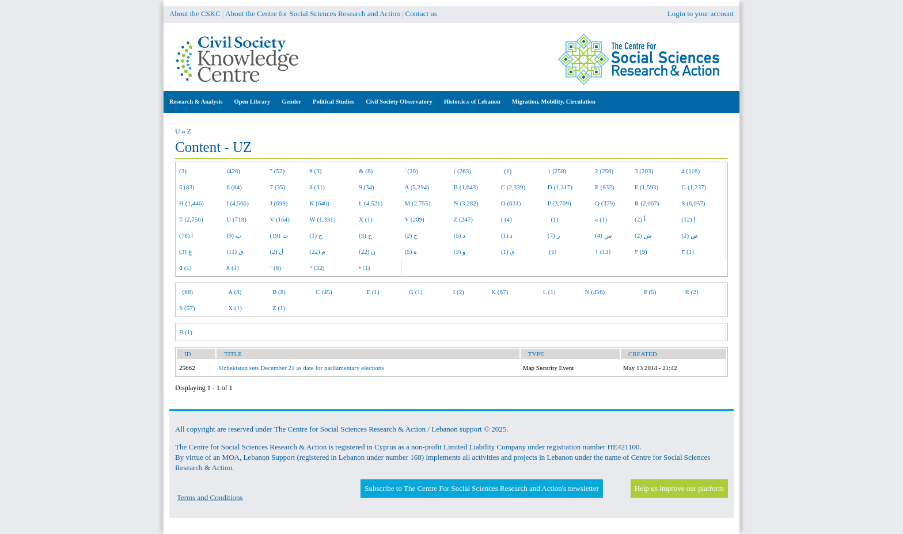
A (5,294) (417, 187)
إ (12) (688, 219)
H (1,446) (191, 203)
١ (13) (602, 251)
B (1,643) (466, 187)
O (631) (511, 203)
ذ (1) (507, 235)
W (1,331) (322, 219)
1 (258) (557, 170)
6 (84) (234, 187)
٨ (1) (232, 267)
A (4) (234, 291)
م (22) (317, 251)
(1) (553, 219)
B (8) (279, 291)
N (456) (595, 291)
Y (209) (414, 219)
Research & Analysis (196, 101)
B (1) (185, 332)
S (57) (187, 307)
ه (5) (411, 251)
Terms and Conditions (210, 497)
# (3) (315, 170)
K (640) (319, 203)
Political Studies (333, 101)
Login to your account (700, 13)
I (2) (458, 291)
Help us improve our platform (679, 488)
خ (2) (411, 235)
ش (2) (643, 235)
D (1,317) (560, 187)
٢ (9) (641, 251)
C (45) (324, 291)
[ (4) (506, 219)
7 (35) (278, 187)
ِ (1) (552, 251)
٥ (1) (185, 267)
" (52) (277, 170)
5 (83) (187, 187)
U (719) (236, 219)
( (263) (462, 170)
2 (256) (604, 170)
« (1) (601, 219)
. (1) (506, 170)
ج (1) (315, 235)
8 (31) (317, 187)
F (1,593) (646, 187)
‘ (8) (275, 267)
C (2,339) (513, 187)
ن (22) (367, 251)
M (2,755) (418, 203)
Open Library (252, 101)
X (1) (366, 219)
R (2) (691, 291)
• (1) (364, 267)
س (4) (603, 235)
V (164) (280, 219)
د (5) (460, 235)
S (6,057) (693, 203)
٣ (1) (687, 251)
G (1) (416, 291)
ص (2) (689, 235)
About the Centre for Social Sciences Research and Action (312, 13)
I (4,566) (237, 203)
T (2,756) (191, 219)
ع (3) (185, 251)
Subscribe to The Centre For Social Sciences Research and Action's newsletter (481, 488)
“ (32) (316, 267)
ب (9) (233, 235)
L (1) (549, 291)
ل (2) (277, 251)
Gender (291, 101)
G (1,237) (693, 187)
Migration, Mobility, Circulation (553, 101)
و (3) (460, 251)
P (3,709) (559, 203)
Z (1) (278, 307)
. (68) (186, 291)
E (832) (604, 187)
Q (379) (605, 203)
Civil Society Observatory (399, 101)
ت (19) (279, 235)
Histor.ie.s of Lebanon (472, 101)
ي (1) (508, 251)
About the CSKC (195, 13)
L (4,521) (370, 203)
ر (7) (554, 235)
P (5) (650, 291)
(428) (233, 170)
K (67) (499, 291)
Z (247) (463, 219)
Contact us (421, 13)
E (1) (372, 291)
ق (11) (235, 251)
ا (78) (186, 235)
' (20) (411, 170)
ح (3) (365, 235)
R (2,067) (647, 203)
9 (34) (366, 187)
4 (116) (690, 170)
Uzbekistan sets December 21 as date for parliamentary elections (301, 367)
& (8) (366, 170)
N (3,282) (466, 203)
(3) (183, 170)
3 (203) (644, 170)
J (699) (279, 203)
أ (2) (640, 219)
